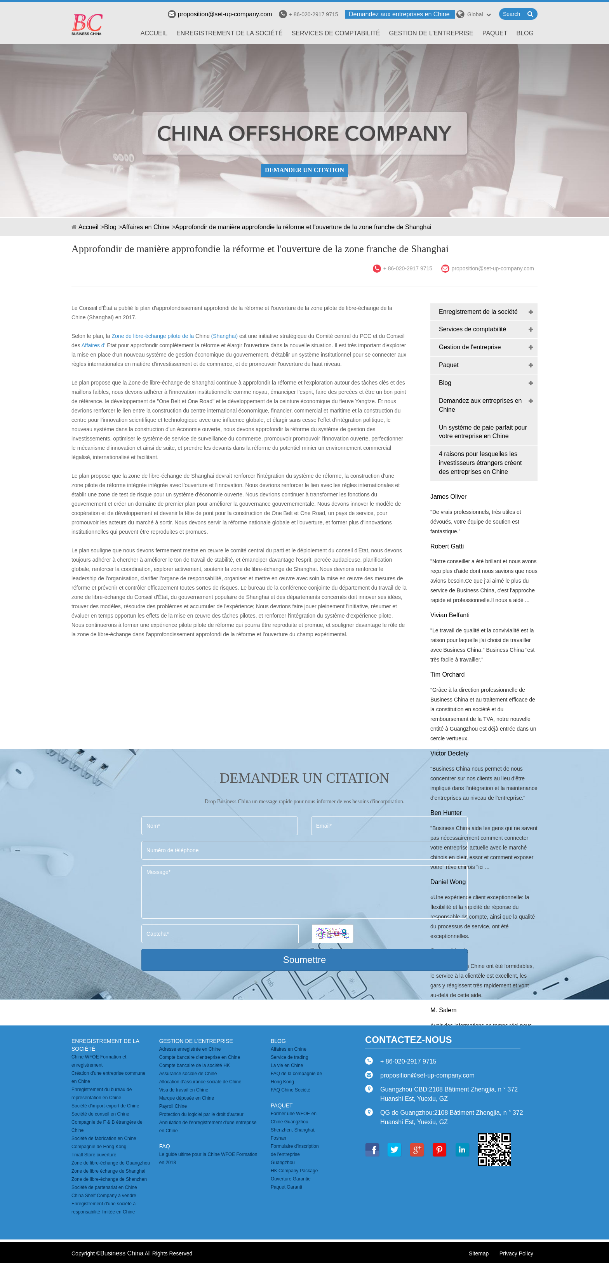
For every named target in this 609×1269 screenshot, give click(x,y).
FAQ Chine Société (290, 1090)
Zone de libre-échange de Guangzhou (110, 1163)
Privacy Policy (516, 1253)
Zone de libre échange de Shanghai (108, 1171)
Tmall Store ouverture (93, 1155)
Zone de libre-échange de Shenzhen (109, 1179)
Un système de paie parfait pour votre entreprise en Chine (483, 432)
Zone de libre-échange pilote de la (153, 336)
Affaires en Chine (145, 227)
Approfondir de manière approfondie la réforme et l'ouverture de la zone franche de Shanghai (303, 227)
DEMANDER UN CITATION (304, 170)
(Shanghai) (224, 336)
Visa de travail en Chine (184, 1090)
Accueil (154, 33)
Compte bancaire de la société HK (194, 1065)
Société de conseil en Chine (100, 1114)
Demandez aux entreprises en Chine (399, 14)
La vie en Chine (287, 1065)
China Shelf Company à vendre (103, 1195)
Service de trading (289, 1057)
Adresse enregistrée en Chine (190, 1049)
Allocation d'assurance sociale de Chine (200, 1081)
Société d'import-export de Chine (105, 1106)
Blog (525, 33)
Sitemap (479, 1253)
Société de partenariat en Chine (104, 1187)
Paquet (495, 33)
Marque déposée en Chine (186, 1098)
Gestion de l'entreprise (431, 33)
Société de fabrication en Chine (103, 1138)
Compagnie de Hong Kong (98, 1146)
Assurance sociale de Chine (188, 1073)
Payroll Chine (173, 1106)
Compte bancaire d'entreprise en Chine (199, 1057)
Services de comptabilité (336, 33)
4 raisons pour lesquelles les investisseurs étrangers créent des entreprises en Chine (480, 463)
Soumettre (304, 959)
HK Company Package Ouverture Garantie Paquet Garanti (294, 1179)
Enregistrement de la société (229, 33)
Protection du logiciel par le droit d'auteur (201, 1114)
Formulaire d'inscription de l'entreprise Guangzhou (295, 1154)
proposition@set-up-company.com (220, 14)
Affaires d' (94, 345)
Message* (304, 892)
